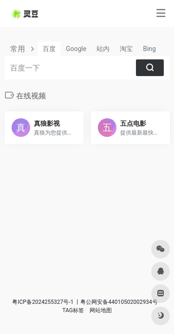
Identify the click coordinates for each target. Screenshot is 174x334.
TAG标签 (73, 310)
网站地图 (101, 310)
